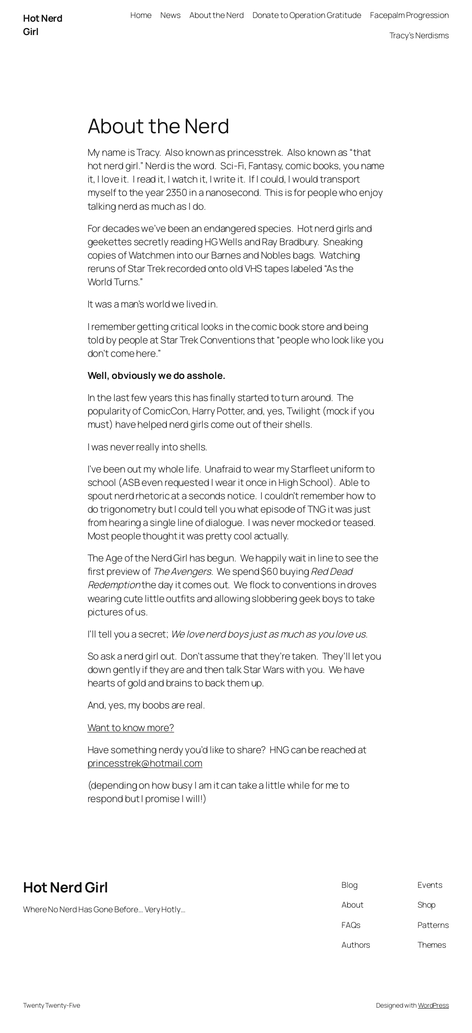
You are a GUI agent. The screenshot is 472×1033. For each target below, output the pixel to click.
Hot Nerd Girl (65, 887)
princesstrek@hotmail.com (145, 762)
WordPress (433, 1005)
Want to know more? (131, 727)
